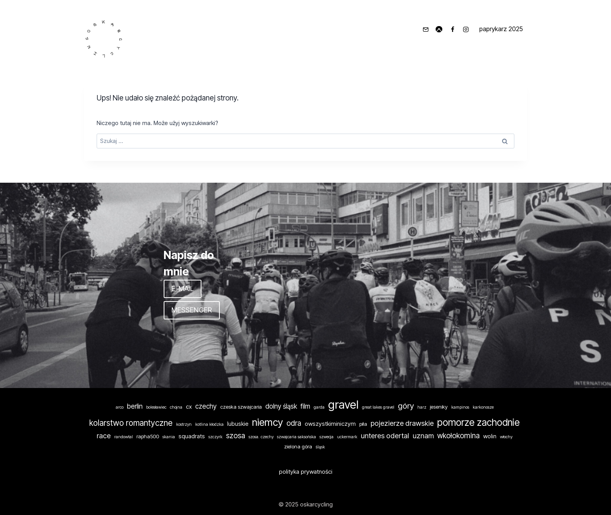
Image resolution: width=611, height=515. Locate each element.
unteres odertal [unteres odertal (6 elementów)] (385, 435)
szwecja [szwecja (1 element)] (327, 436)
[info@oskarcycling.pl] (425, 29)
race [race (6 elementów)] (104, 435)
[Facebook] (452, 29)
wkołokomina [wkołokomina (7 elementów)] (458, 435)
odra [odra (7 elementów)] (293, 423)
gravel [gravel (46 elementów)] (343, 404)
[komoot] (439, 29)
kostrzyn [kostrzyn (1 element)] (184, 424)
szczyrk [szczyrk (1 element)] (215, 436)
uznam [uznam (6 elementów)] (423, 435)
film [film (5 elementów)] (305, 406)
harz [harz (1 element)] (421, 407)
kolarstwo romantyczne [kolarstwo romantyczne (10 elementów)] (131, 423)
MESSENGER (191, 310)
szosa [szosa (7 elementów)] (235, 435)
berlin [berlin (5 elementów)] (135, 406)
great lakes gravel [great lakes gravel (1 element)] (378, 407)
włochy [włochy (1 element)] (506, 436)
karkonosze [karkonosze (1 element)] (483, 407)
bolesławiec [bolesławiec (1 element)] (156, 407)
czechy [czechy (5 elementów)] (206, 406)
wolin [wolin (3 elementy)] (489, 436)
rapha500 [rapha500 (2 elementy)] (147, 436)
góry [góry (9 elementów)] (406, 406)
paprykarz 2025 (501, 29)
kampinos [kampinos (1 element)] (460, 407)
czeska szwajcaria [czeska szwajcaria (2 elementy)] (241, 407)
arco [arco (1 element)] (120, 407)
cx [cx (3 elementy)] (189, 406)
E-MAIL (182, 288)
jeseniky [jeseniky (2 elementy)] (439, 407)
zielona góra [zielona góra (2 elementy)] (298, 446)
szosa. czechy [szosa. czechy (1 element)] (261, 436)
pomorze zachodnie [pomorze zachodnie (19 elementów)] (478, 422)
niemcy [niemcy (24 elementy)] (267, 422)
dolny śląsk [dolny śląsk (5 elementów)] (281, 406)
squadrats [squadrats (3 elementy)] (191, 436)
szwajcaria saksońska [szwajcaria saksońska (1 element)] (296, 436)
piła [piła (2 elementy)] (363, 424)
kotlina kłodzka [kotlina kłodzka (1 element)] (209, 424)
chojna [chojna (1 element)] (176, 407)
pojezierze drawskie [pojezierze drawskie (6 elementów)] (402, 423)
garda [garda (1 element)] (319, 407)
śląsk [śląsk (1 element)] (320, 447)
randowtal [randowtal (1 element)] (123, 436)
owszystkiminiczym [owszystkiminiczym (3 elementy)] (330, 423)
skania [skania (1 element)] (168, 436)
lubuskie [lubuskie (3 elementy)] (238, 423)
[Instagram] (466, 29)
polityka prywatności (305, 471)
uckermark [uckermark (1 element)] (347, 436)
